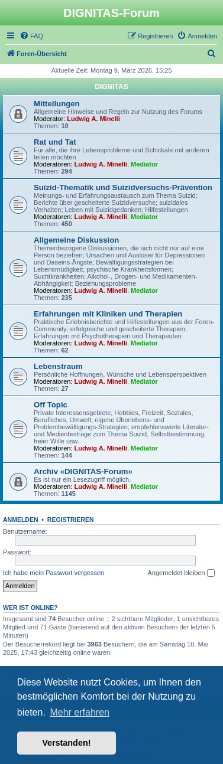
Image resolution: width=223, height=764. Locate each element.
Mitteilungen (57, 103)
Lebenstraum (58, 366)
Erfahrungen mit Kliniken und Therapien (108, 313)
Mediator (144, 164)
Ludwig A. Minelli (93, 118)
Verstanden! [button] (66, 742)
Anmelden (20, 519)
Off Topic (50, 404)
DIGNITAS (111, 87)
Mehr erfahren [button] (79, 712)
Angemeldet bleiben (180, 573)
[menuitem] (31, 36)
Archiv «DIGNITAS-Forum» (83, 471)
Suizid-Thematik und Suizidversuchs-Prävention (123, 187)
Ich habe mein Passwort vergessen (53, 572)
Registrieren (70, 519)
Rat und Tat (55, 142)
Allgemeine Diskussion (76, 240)
